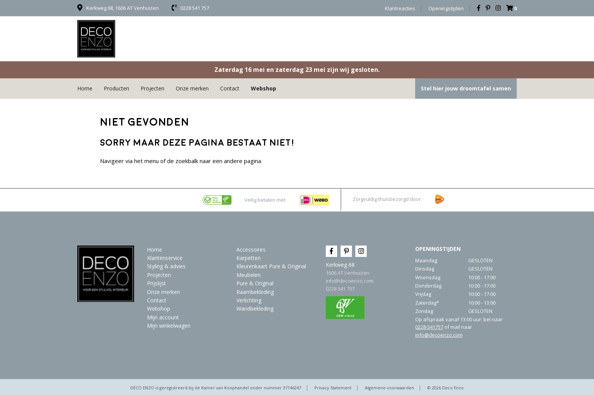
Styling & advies (166, 266)
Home (84, 88)
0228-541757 (429, 326)
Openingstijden (446, 8)
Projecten (152, 88)
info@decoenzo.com (350, 280)
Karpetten (248, 257)
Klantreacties (400, 8)
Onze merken (192, 88)
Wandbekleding (255, 308)
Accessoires (251, 249)
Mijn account (163, 317)
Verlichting (248, 300)
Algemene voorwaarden (389, 387)
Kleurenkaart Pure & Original (271, 266)
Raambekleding (255, 291)
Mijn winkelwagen (169, 325)
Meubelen (248, 274)
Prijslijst (156, 283)
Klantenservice (165, 257)
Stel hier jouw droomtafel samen (466, 88)
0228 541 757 (340, 288)
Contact (229, 88)
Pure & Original (255, 283)
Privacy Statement (333, 387)
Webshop (263, 88)
